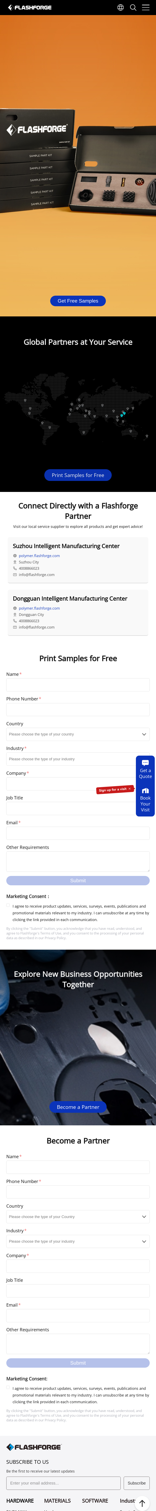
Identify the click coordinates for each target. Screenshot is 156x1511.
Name (12, 675)
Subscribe (137, 1483)
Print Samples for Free (78, 485)
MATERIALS (57, 1500)
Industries (131, 1500)
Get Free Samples (78, 301)
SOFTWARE (95, 1500)
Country (14, 725)
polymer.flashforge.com (39, 562)
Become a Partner (78, 1107)
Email (12, 824)
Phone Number (22, 700)
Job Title (14, 799)
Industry (15, 750)
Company (16, 774)
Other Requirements (27, 849)
